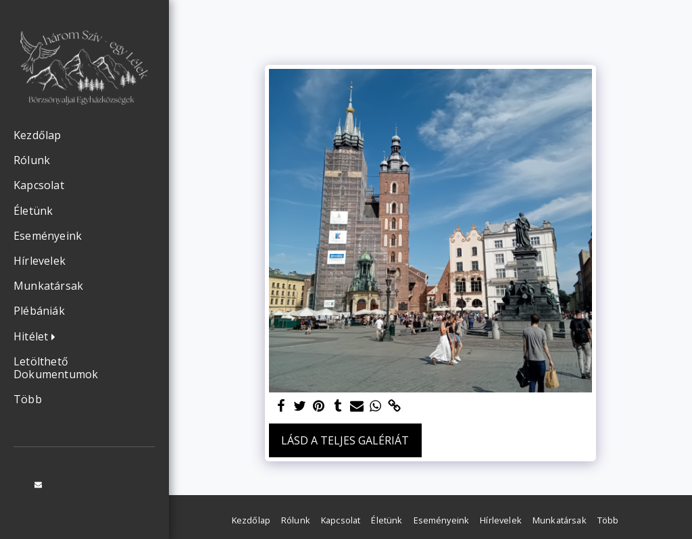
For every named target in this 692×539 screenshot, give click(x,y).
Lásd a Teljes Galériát (345, 440)
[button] (38, 337)
